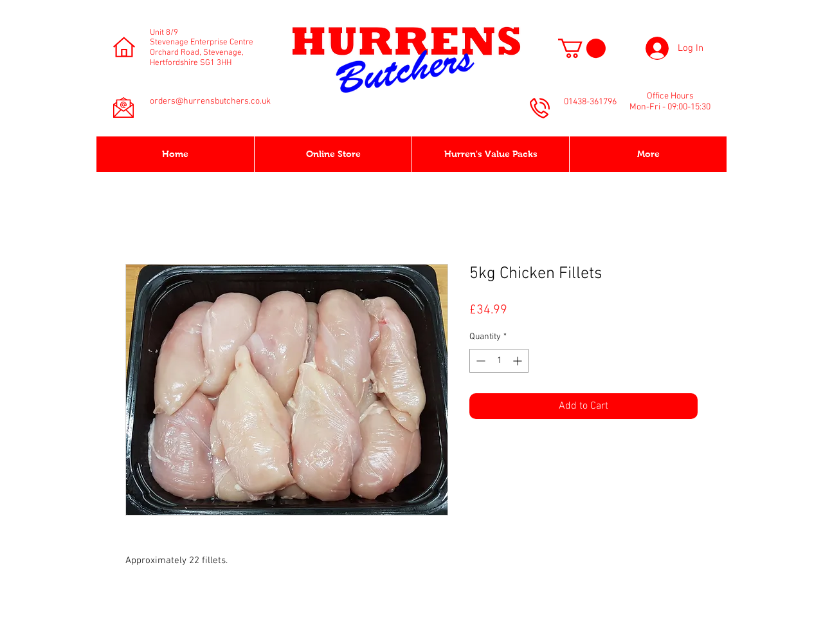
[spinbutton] (499, 360)
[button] (582, 48)
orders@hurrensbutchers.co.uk (210, 101)
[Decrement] (479, 360)
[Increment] (519, 360)
